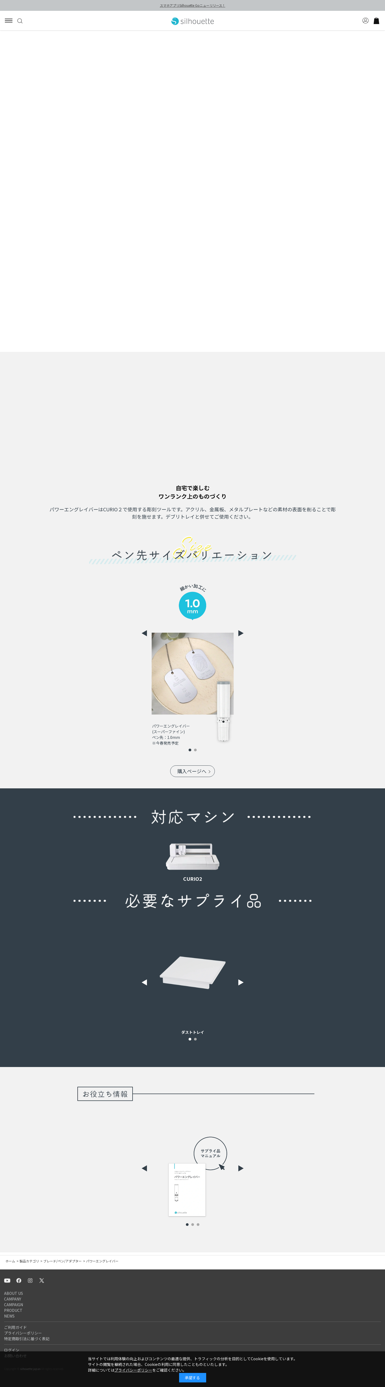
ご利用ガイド (15, 1327)
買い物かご (376, 20)
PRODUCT (13, 1310)
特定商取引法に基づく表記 (27, 1338)
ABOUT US (13, 1293)
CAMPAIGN (13, 1304)
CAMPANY (12, 1299)
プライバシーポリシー (23, 1333)
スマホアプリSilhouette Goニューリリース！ (192, 5)
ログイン (11, 1350)
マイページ (365, 20)
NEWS (9, 1316)
